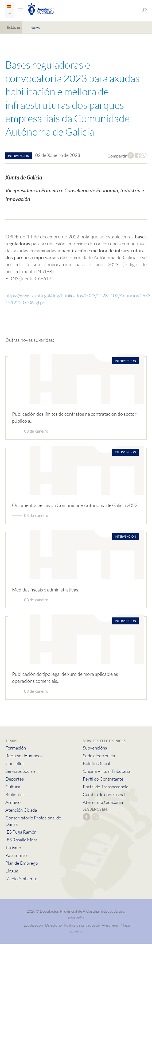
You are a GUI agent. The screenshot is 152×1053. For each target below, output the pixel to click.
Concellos (14, 763)
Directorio (53, 925)
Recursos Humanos (23, 755)
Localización (33, 925)
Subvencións (95, 748)
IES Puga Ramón (21, 832)
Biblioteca (15, 794)
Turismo (13, 847)
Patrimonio (16, 855)
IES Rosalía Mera (21, 839)
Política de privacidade (82, 925)
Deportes (14, 779)
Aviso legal (110, 925)
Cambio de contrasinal (104, 794)
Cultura (12, 786)
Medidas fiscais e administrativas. (45, 590)
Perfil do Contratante (103, 779)
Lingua (11, 871)
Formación (15, 748)
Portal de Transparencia (105, 786)
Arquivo (13, 802)
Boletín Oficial (96, 763)
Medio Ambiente (21, 878)
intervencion (18, 156)
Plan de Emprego (21, 863)
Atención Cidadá (21, 810)
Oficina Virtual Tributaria (106, 771)
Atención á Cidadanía (103, 802)
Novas (35, 27)
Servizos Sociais (20, 771)
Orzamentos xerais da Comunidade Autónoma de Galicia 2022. (75, 505)
